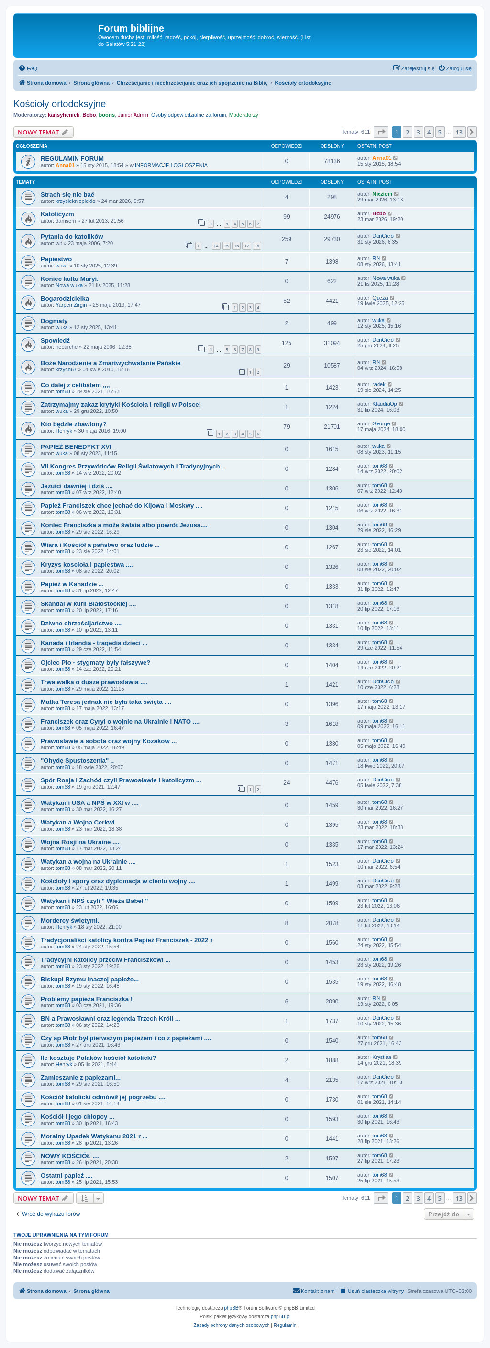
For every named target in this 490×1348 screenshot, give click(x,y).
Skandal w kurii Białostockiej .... (88, 603)
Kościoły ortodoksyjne (59, 104)
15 (226, 246)
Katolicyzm (57, 214)
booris (107, 115)
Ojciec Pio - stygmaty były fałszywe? (95, 662)
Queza (380, 298)
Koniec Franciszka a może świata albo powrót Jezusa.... (124, 525)
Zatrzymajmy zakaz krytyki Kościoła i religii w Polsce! (121, 404)
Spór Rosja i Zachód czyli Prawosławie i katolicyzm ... (121, 780)
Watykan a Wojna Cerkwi (78, 822)
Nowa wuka (69, 285)
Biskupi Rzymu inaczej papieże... (90, 979)
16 (236, 246)
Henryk (64, 431)
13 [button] (459, 132)
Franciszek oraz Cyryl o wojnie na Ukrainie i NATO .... (120, 721)
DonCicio (383, 236)
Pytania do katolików (72, 236)
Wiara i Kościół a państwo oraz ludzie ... (100, 544)
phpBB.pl (280, 1316)
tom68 (63, 391)
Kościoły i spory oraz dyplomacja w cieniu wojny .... (118, 881)
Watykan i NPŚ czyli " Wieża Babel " (94, 900)
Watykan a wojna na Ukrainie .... (88, 861)
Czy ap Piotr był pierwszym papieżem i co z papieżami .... (126, 1038)
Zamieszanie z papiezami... (81, 1077)
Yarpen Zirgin (71, 305)
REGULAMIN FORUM (72, 158)
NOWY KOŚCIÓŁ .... (70, 1155)
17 (246, 246)
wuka (62, 265)
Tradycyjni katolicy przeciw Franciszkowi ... (105, 959)
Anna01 (65, 165)
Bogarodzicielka (65, 298)
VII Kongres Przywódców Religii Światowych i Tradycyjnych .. (133, 466)
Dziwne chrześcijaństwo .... (81, 623)
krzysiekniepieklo (75, 201)
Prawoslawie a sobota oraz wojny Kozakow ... (109, 741)
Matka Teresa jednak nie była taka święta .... (106, 701)
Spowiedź (55, 340)
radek (379, 384)
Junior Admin (133, 115)
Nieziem (382, 194)
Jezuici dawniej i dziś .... (77, 486)
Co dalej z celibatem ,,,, (75, 385)
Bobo (89, 115)
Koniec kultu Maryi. (70, 278)
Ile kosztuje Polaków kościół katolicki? (98, 1057)
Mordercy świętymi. (70, 920)
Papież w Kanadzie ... (72, 584)
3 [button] (418, 132)
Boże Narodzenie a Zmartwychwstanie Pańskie (110, 363)
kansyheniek (63, 115)
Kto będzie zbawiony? (74, 424)
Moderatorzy (243, 115)
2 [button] (407, 132)
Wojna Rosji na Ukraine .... (80, 842)
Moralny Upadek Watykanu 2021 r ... (94, 1136)
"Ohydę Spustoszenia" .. (77, 760)
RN (376, 258)
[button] (381, 132)
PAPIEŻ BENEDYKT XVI (76, 446)
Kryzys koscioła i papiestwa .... (87, 564)
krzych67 (66, 369)
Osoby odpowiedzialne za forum (188, 115)
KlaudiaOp (384, 404)
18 (257, 246)
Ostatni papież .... (66, 1175)
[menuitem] (27, 68)
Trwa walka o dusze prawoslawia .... (94, 682)
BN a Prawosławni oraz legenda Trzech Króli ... (110, 1018)
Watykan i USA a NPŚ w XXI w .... (90, 802)
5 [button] (440, 132)
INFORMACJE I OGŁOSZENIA (171, 165)
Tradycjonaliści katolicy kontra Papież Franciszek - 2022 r (126, 940)
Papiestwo (56, 259)
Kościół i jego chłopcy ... (77, 1116)
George (381, 423)
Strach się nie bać (67, 194)
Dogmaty (54, 320)
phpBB (231, 1308)
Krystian (381, 1057)
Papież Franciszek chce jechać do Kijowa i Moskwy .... (122, 505)
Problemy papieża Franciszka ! (87, 999)
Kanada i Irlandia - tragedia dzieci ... (94, 642)
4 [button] (429, 132)
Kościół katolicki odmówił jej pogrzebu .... (103, 1097)
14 (215, 246)
